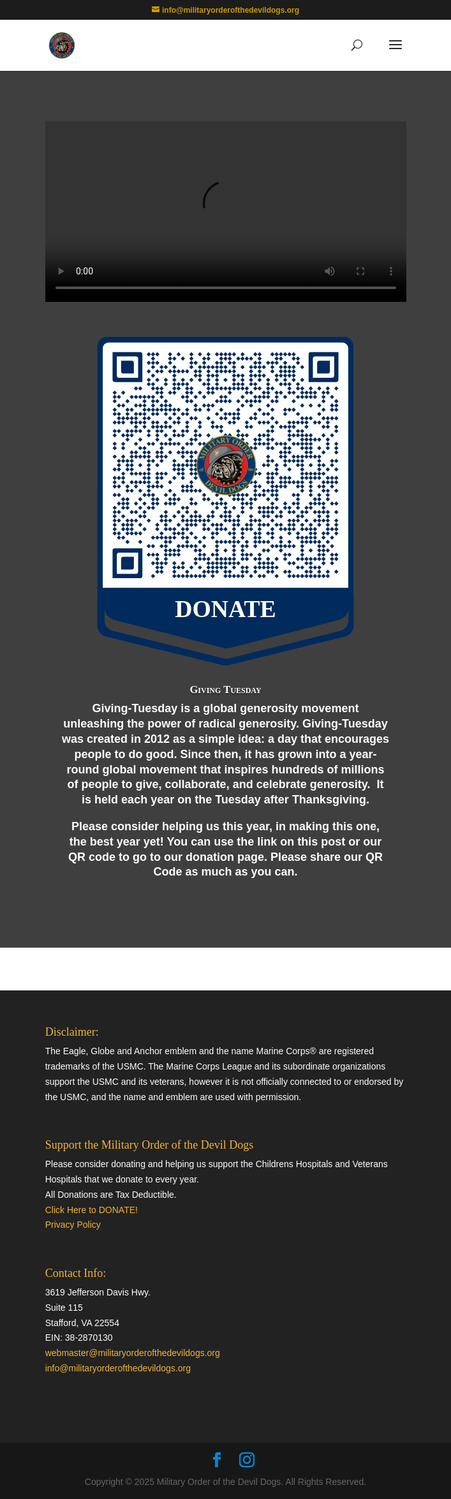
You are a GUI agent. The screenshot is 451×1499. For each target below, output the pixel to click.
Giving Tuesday (225, 689)
